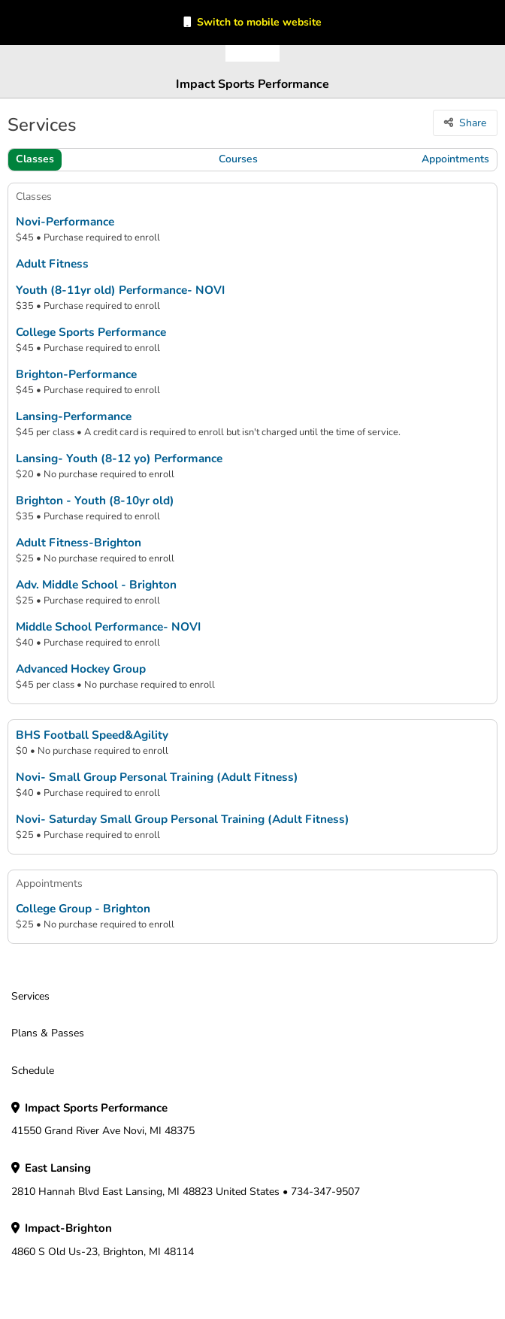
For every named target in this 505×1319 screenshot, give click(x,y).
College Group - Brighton (83, 908)
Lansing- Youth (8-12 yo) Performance (119, 458)
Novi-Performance (65, 221)
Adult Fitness (52, 263)
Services (30, 996)
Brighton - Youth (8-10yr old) (95, 500)
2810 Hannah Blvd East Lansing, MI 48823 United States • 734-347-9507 (185, 1180)
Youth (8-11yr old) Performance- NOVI (120, 290)
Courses (238, 159)
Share (472, 123)
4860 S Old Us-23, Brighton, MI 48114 (102, 1240)
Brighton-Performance (76, 374)
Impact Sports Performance (252, 84)
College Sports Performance (91, 332)
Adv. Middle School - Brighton (96, 584)
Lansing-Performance (74, 416)
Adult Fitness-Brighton (78, 542)
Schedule (32, 1070)
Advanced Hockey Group (81, 668)
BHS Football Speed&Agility (92, 735)
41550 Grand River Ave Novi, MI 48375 (103, 1120)
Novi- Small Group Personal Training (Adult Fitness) (157, 777)
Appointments (455, 159)
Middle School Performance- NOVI (108, 626)
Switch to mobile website (259, 22)
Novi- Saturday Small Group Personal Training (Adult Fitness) (182, 819)
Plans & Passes (47, 1033)
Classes (35, 159)
